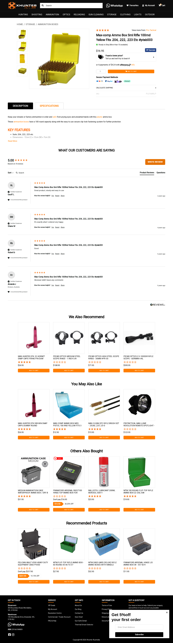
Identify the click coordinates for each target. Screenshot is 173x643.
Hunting (23, 14)
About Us (78, 605)
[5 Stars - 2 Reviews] (33, 496)
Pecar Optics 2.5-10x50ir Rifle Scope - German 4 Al (138, 357)
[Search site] (42, 5)
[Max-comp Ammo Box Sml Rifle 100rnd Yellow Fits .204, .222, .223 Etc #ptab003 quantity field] (101, 71)
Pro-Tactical (151, 30)
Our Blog (78, 609)
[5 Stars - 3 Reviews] (104, 496)
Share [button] (63, 196)
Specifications (49, 105)
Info (133, 65)
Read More (12, 141)
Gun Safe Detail (81, 621)
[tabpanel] (33, 347)
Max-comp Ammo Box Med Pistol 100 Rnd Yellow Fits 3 (67, 424)
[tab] (20, 106)
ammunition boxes (21, 122)
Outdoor (150, 14)
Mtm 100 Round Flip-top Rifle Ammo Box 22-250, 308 (138, 491)
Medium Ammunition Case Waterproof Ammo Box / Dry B (33, 491)
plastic (100, 117)
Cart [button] (162, 5)
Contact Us (79, 613)
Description (20, 105)
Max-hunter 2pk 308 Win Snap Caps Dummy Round (32, 424)
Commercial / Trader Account (59, 617)
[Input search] (71, 5)
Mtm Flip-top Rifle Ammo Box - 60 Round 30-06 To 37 (68, 563)
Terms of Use (107, 605)
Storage (112, 14)
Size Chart (79, 617)
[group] (20, 160)
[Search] (24, 172)
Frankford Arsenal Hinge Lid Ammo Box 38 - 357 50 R (138, 563)
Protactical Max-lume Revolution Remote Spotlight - (139, 424)
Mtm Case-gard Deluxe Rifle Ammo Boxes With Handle (102, 563)
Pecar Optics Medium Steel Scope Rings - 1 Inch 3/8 (66, 357)
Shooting (36, 14)
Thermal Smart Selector (84, 625)
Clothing (125, 14)
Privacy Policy (107, 609)
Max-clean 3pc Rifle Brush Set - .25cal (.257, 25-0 (103, 424)
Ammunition (52, 14)
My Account (52, 609)
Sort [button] (11, 173)
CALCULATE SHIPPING (126, 88)
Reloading (79, 14)
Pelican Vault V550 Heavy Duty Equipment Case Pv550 (33, 563)
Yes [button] (52, 196)
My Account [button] (148, 5)
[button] (69, 362)
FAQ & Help (52, 621)
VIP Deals (51, 605)
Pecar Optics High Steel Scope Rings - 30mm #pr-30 (103, 357)
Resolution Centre (55, 613)
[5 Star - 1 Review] (33, 362)
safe (55, 117)
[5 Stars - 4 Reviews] (112, 30)
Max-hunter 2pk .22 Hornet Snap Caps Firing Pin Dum (31, 357)
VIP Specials (150, 50)
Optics (66, 14)
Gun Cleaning (96, 14)
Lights (137, 14)
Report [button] (57, 196)
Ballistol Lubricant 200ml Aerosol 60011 (101, 491)
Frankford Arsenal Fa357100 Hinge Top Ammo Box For (67, 491)
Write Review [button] (155, 162)
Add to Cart (131, 71)
